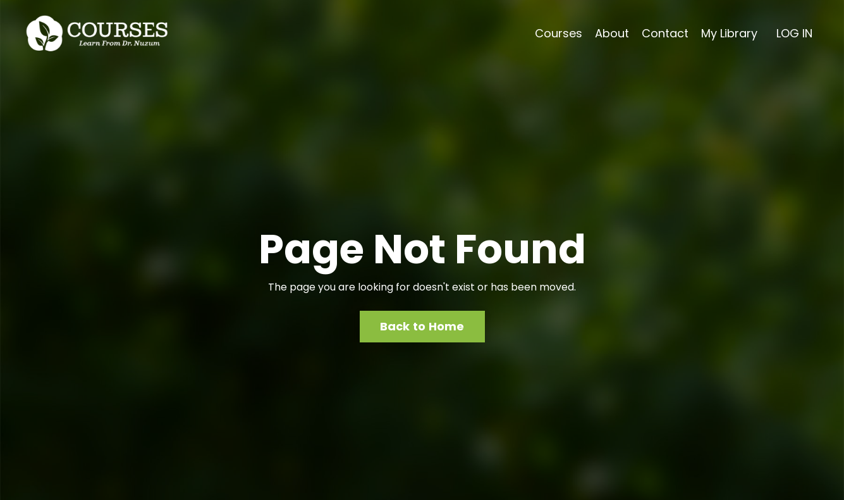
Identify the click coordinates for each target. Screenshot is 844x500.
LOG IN (794, 33)
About (612, 33)
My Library (729, 33)
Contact (665, 33)
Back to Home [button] (422, 326)
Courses (558, 33)
